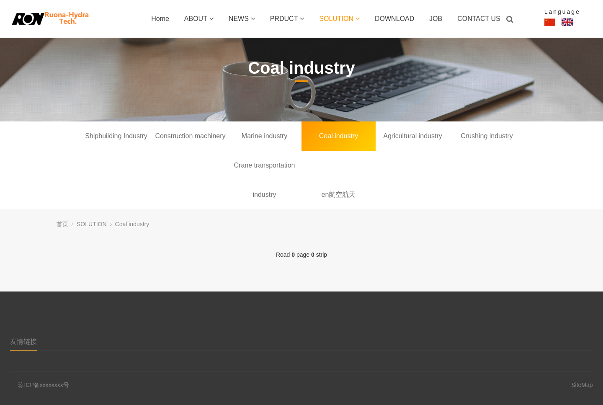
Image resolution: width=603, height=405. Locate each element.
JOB (435, 18)
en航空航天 (339, 194)
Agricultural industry (412, 135)
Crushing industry (487, 135)
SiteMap (582, 385)
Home (160, 18)
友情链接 (23, 341)
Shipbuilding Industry (116, 135)
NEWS (242, 18)
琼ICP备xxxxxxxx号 (43, 385)
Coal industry (338, 135)
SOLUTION (339, 18)
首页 (62, 224)
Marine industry (264, 135)
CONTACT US (478, 18)
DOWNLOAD (394, 18)
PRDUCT (287, 18)
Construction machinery (190, 135)
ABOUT (199, 18)
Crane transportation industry (264, 171)
